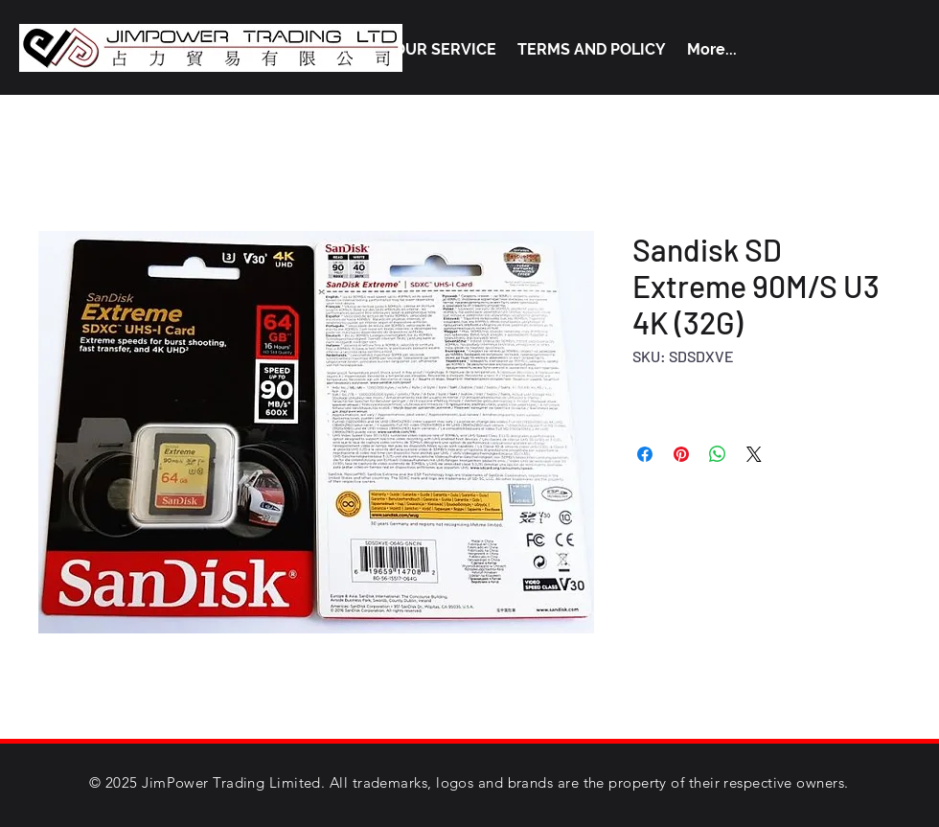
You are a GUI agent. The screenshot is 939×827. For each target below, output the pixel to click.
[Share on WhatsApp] (717, 454)
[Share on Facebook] (644, 454)
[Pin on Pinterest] (681, 454)
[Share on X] (754, 454)
